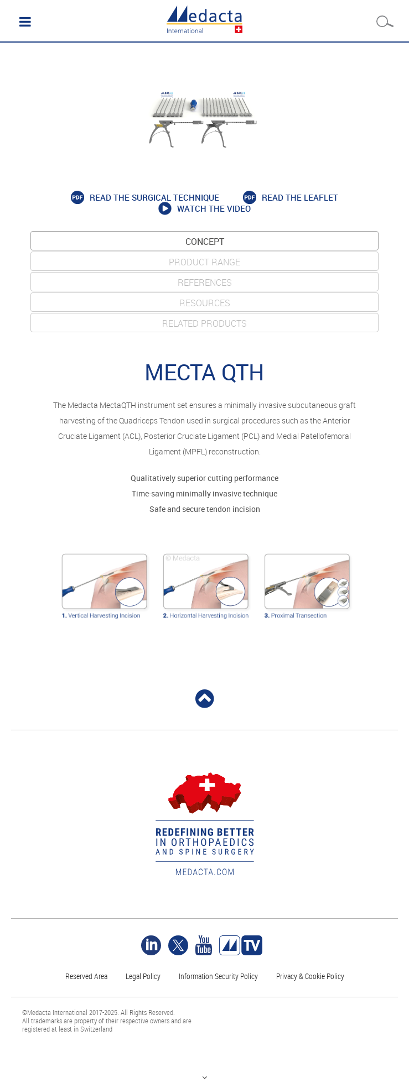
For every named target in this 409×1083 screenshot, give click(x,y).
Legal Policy (143, 976)
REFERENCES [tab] (205, 282)
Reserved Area (86, 976)
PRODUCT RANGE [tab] (204, 262)
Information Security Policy (218, 976)
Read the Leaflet (300, 197)
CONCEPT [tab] (204, 242)
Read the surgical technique (154, 197)
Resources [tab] (204, 303)
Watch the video (214, 209)
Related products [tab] (204, 323)
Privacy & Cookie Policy (310, 976)
